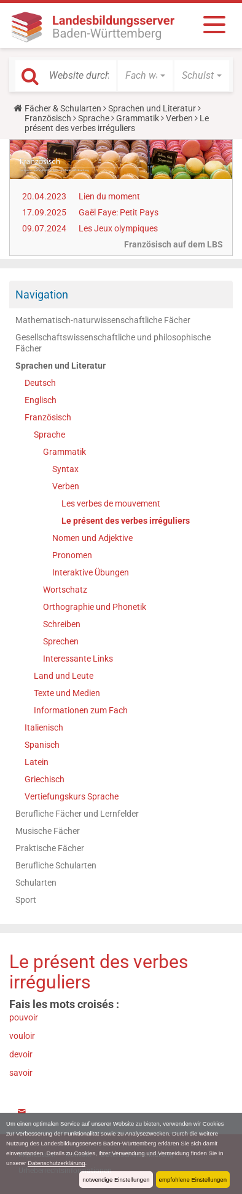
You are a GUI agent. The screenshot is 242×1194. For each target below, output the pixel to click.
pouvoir (23, 1017)
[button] (145, 75)
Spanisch (42, 745)
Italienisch (44, 727)
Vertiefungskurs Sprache (72, 796)
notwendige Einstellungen (115, 1179)
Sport (25, 900)
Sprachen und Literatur (152, 108)
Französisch (48, 118)
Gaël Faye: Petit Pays (118, 212)
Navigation (41, 294)
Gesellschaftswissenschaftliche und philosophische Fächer (113, 342)
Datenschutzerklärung (56, 1163)
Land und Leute (63, 676)
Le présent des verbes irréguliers (125, 521)
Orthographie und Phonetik (94, 607)
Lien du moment (109, 196)
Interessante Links (78, 658)
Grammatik (137, 118)
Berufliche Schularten (55, 865)
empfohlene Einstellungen (193, 1179)
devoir (21, 1054)
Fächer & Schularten (63, 108)
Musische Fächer (47, 831)
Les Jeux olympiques (118, 228)
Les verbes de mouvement (110, 503)
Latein (37, 762)
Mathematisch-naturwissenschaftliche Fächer (102, 320)
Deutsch (40, 383)
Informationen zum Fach (81, 710)
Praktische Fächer (49, 848)
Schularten (36, 882)
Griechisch (44, 779)
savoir (21, 1073)
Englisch (41, 400)
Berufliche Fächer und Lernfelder (77, 814)
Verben (179, 118)
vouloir (22, 1036)
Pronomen (72, 555)
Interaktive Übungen (90, 572)
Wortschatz (65, 590)
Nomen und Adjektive (92, 538)
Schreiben (61, 624)
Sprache (93, 118)
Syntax (65, 469)
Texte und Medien (67, 693)
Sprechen (61, 641)
